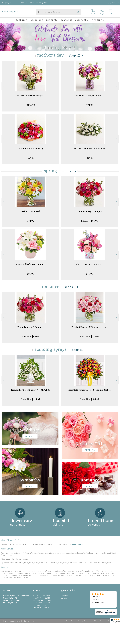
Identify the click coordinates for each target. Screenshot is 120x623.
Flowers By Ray (10, 11)
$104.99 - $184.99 (89, 399)
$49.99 (89, 273)
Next (116, 86)
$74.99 (89, 105)
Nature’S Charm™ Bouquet (30, 95)
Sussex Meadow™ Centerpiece (89, 148)
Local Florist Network (98, 621)
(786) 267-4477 (10, 3)
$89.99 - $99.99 (89, 220)
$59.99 (30, 273)
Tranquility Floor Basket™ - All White (30, 390)
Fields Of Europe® (30, 211)
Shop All (74, 55)
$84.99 (89, 158)
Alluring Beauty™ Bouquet (90, 95)
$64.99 (30, 158)
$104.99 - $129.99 (89, 336)
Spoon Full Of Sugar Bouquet (30, 264)
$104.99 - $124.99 (30, 399)
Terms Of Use (70, 621)
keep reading (77, 544)
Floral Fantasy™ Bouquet (89, 211)
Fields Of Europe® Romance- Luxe (90, 327)
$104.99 (30, 105)
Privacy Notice (83, 621)
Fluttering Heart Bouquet (89, 264)
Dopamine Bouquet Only (30, 148)
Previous (3, 86)
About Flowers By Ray (11, 540)
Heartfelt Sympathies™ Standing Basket (89, 390)
